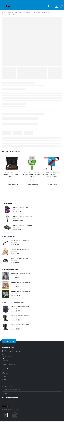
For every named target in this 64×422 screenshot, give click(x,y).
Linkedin (11, 369)
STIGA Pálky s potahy (39, 172)
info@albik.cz (5, 360)
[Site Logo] (8, 6)
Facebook (3, 369)
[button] (3, 6)
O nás (4, 380)
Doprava (5, 383)
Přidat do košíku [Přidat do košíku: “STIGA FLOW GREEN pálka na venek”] (33, 184)
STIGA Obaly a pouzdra (13, 172)
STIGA (6, 172)
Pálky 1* (45, 172)
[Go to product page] (12, 163)
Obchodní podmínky (8, 387)
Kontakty (5, 393)
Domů (4, 376)
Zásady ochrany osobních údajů (12, 390)
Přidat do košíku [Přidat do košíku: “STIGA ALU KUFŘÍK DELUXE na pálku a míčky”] (13, 184)
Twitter (7, 369)
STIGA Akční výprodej (55, 172)
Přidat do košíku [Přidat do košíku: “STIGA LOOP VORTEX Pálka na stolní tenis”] (53, 184)
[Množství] (11, 180)
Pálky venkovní (26, 172)
